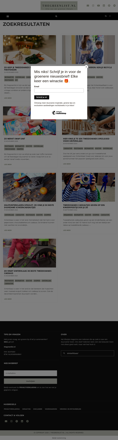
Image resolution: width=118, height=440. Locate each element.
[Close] (86, 66)
